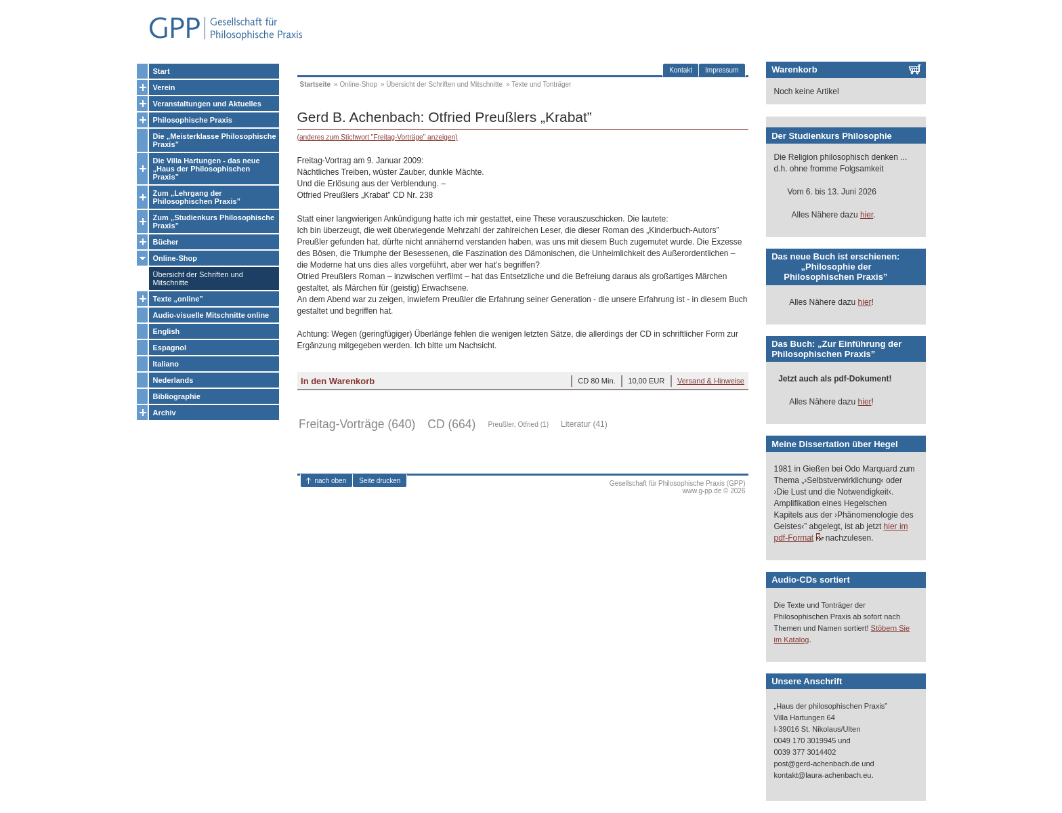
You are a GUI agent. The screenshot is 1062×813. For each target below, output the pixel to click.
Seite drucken (379, 480)
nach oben (331, 480)
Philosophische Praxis (192, 120)
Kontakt (680, 70)
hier (866, 215)
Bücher (166, 242)
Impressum (721, 70)
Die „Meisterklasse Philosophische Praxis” (214, 140)
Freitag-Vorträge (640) (357, 424)
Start (161, 71)
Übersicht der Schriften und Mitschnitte (198, 278)
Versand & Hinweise (710, 381)
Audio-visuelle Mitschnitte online (211, 315)
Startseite (315, 84)
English (166, 331)
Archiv (164, 413)
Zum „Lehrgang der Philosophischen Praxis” (197, 197)
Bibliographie (176, 396)
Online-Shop (175, 258)
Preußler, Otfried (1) (518, 424)
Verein (164, 87)
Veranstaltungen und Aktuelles (207, 104)
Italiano (166, 364)
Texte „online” (178, 299)
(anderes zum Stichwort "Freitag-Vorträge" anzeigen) (377, 137)
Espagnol (170, 347)
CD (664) (451, 424)
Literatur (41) (584, 424)
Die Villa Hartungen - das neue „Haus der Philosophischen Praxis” (206, 169)
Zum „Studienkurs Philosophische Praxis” (214, 221)
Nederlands (173, 380)
